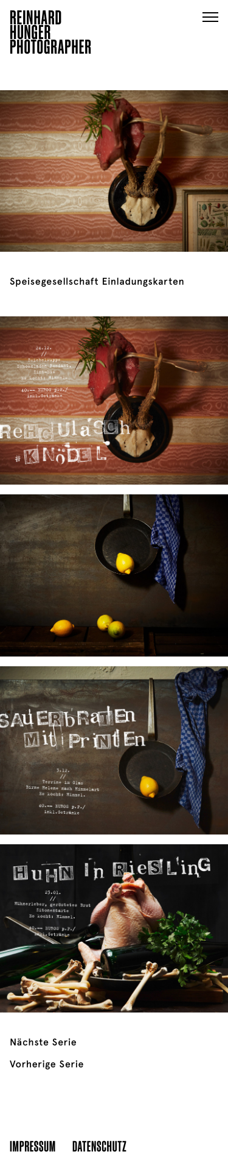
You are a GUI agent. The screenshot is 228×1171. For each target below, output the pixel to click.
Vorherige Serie (47, 1064)
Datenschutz (99, 1145)
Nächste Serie (43, 1042)
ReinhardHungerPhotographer (51, 34)
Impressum (33, 1145)
